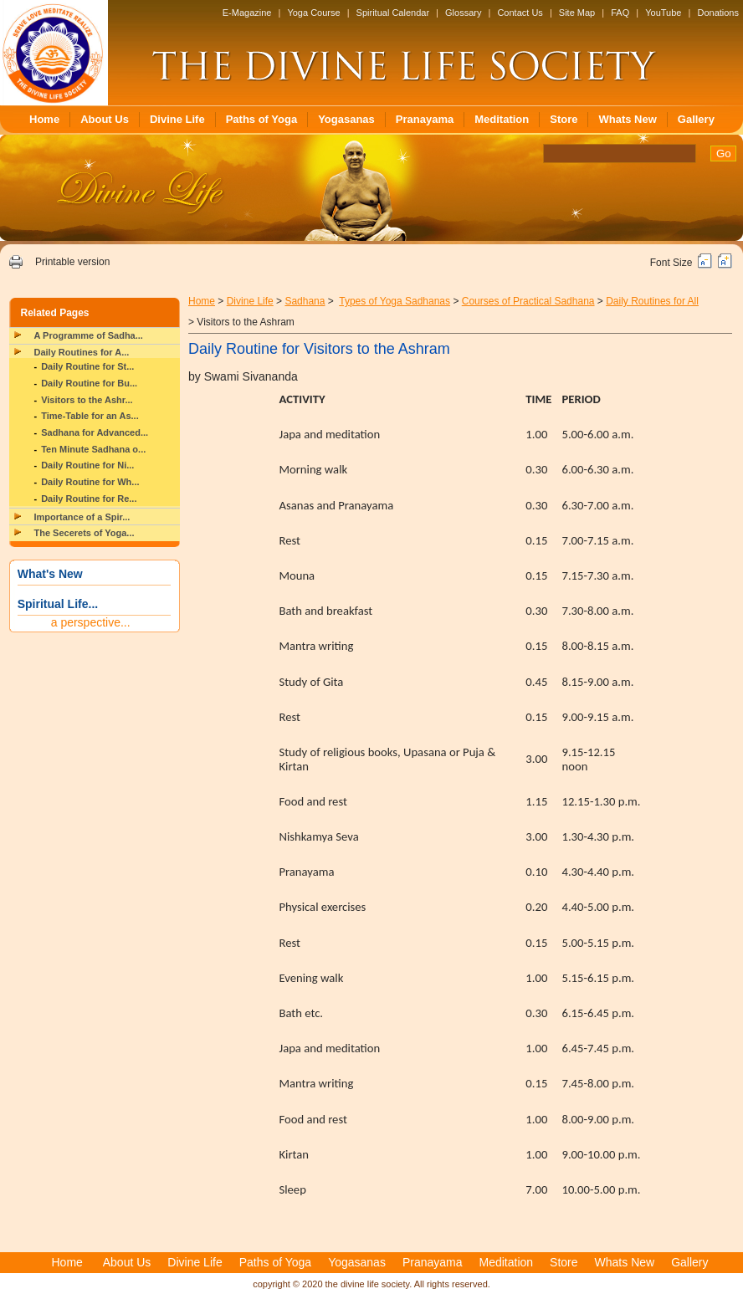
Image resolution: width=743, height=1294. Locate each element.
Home (44, 119)
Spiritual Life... (58, 604)
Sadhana (304, 301)
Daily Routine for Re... (88, 499)
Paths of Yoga (261, 119)
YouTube (663, 13)
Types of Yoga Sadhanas (394, 301)
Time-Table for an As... (90, 416)
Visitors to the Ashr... (86, 400)
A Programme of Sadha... (88, 335)
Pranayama (424, 119)
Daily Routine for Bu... (89, 383)
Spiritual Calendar (392, 13)
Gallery (696, 119)
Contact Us (519, 13)
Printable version (72, 262)
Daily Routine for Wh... (90, 482)
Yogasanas (346, 119)
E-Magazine (247, 13)
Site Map (577, 13)
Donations (718, 13)
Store (563, 119)
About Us (104, 119)
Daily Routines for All (652, 301)
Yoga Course (313, 13)
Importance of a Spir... (82, 517)
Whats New (627, 119)
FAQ (620, 13)
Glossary (463, 13)
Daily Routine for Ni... (87, 465)
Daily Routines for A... (82, 352)
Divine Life (177, 119)
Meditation (501, 119)
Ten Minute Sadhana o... (93, 449)
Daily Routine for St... (87, 366)
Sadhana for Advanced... (94, 432)
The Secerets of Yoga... (84, 533)
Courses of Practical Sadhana (528, 301)
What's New (50, 574)
